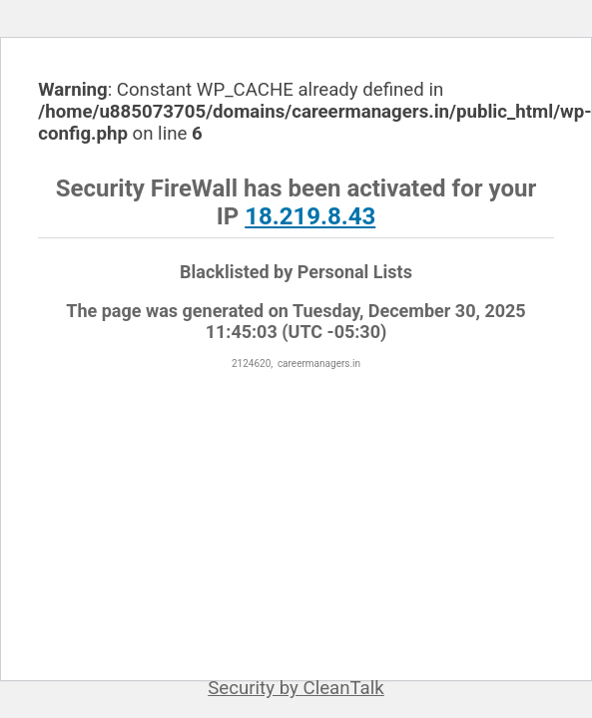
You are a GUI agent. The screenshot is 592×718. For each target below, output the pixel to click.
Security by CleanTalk (296, 688)
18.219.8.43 (310, 216)
